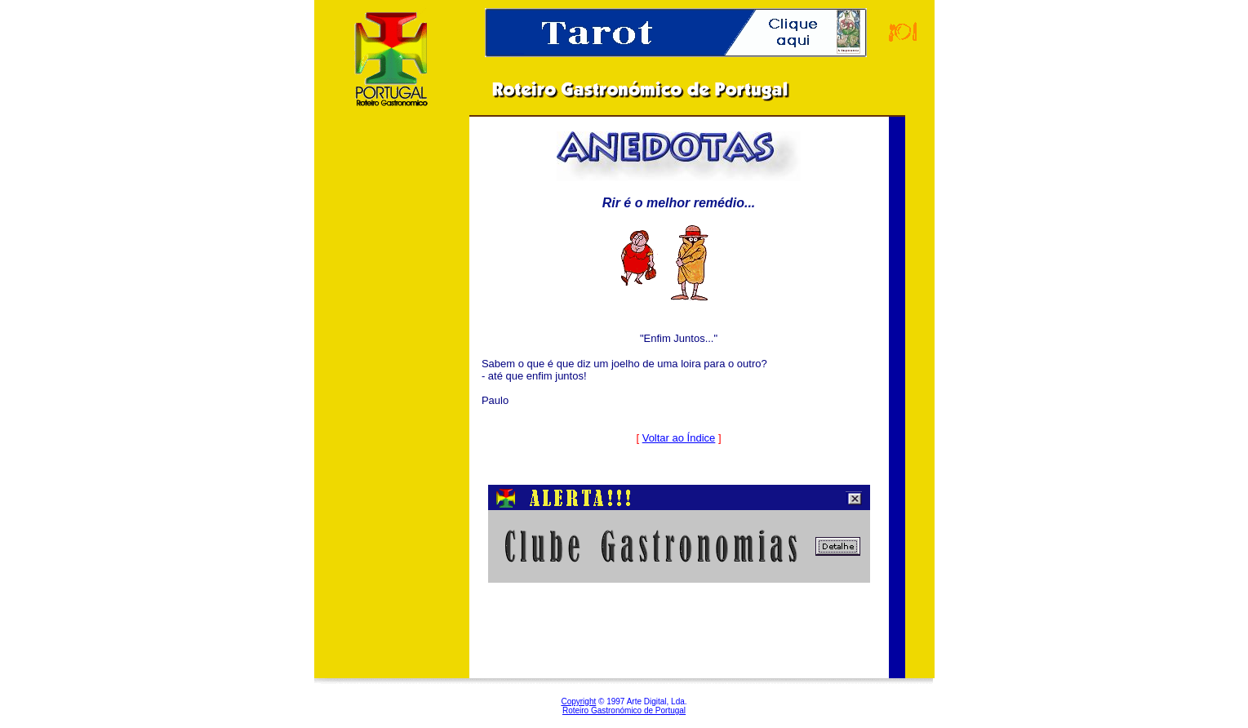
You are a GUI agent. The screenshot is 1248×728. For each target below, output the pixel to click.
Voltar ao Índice (679, 438)
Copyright (578, 701)
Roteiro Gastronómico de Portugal (624, 710)
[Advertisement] (392, 391)
